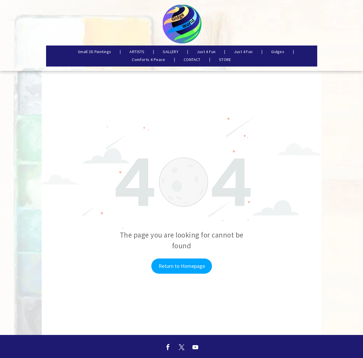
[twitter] (181, 348)
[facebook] (168, 348)
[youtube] (195, 348)
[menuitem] (95, 52)
